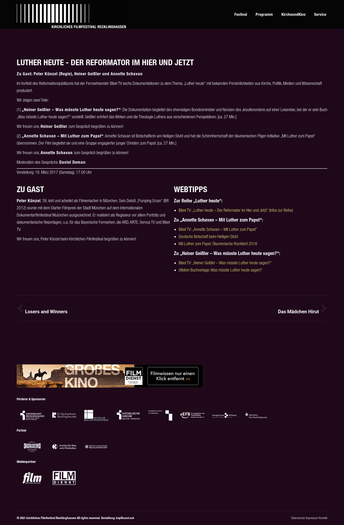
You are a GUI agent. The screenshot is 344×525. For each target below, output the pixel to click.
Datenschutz (298, 518)
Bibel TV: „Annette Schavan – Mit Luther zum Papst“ (218, 229)
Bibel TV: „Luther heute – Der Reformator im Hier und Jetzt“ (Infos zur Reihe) (236, 210)
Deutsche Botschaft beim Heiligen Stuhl (208, 236)
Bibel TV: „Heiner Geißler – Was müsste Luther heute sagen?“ (225, 262)
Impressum (312, 518)
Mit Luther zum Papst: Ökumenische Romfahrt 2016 (218, 243)
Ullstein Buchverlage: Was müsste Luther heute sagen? (220, 269)
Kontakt (323, 518)
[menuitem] (184, 14)
